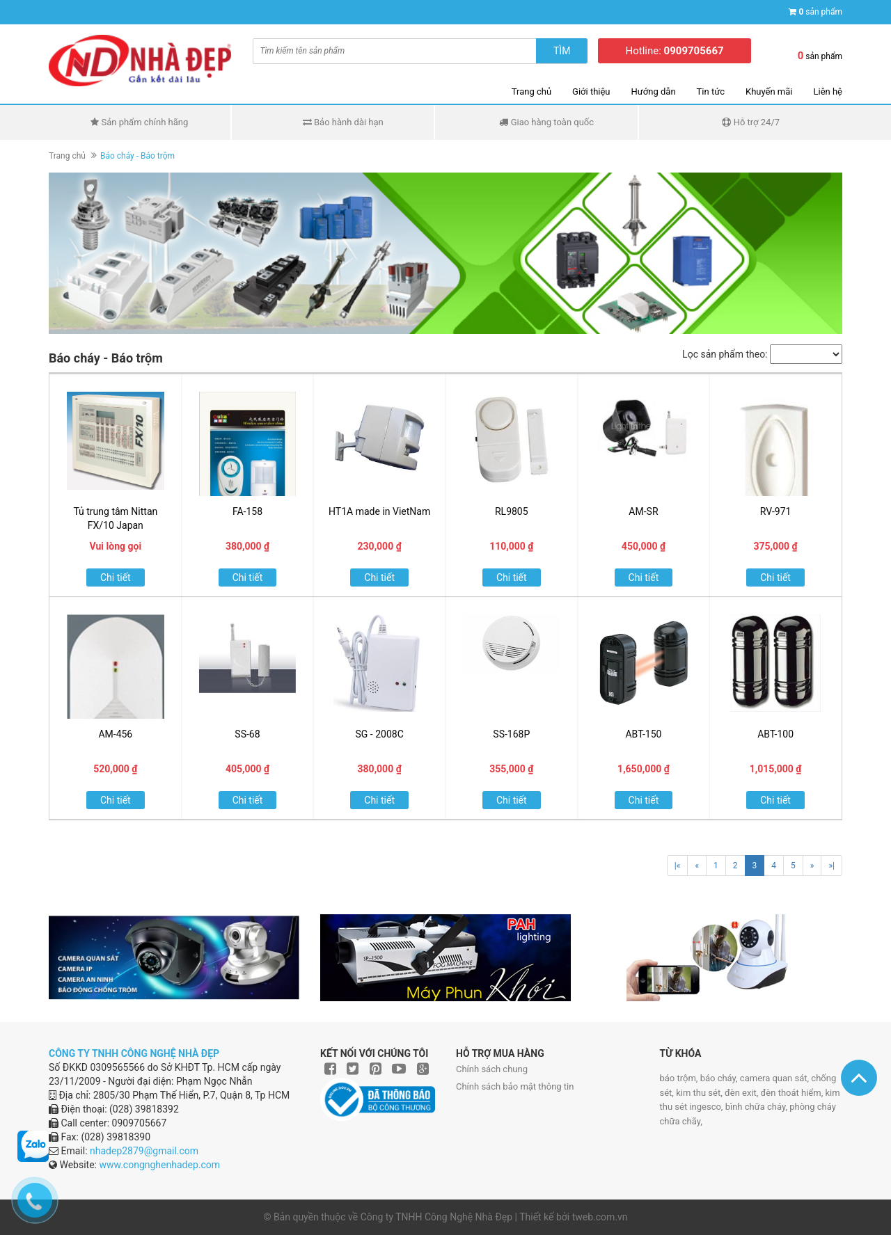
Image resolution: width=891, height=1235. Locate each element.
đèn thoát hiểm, (793, 1092)
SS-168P (511, 734)
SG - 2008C (380, 734)
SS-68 (247, 734)
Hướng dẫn (653, 91)
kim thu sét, (700, 1092)
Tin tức (711, 91)
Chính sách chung (492, 1069)
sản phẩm (820, 12)
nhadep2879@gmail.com (144, 1150)
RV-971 (775, 511)
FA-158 (247, 511)
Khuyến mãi (769, 91)
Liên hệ (827, 91)
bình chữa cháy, (757, 1106)
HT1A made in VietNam (379, 511)
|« (678, 865)
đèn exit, (743, 1092)
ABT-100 (775, 734)
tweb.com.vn (600, 1216)
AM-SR (643, 511)
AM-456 (115, 734)
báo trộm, (680, 1078)
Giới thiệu (591, 91)
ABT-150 (643, 734)
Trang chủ (531, 91)
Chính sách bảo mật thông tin (515, 1086)
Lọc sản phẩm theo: (724, 354)
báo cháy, (720, 1078)
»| (831, 865)
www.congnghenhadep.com (159, 1164)
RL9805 (511, 511)
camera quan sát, (775, 1078)
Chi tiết (115, 577)
